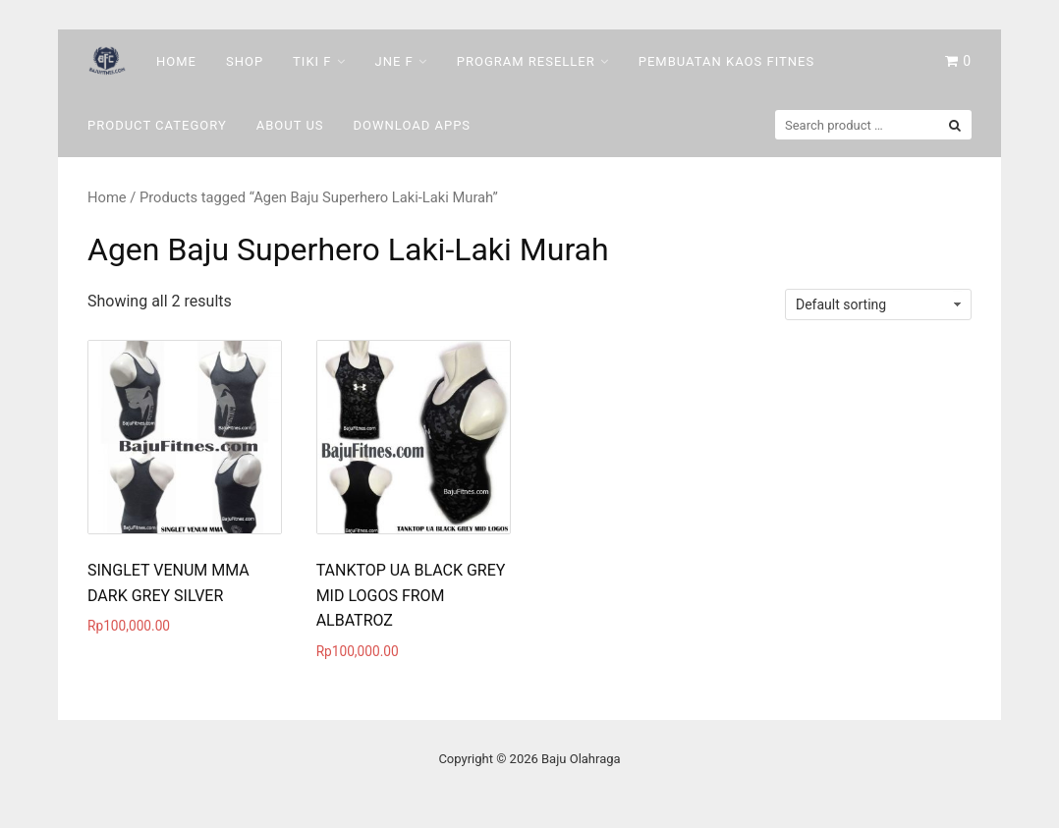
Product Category (157, 125)
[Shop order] (878, 304)
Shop (244, 61)
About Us (290, 125)
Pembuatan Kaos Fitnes (726, 61)
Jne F (394, 61)
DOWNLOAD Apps (413, 125)
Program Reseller (526, 61)
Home (176, 61)
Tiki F (312, 61)
